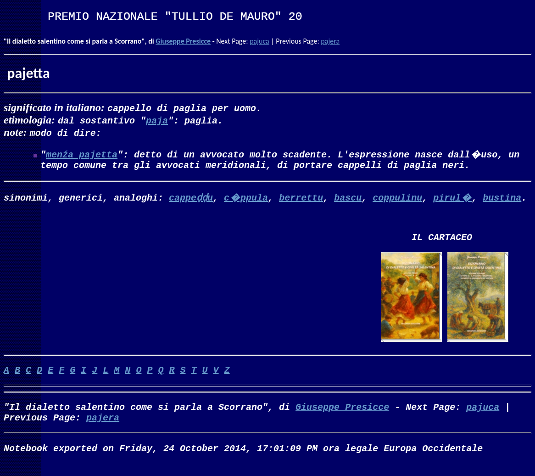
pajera (330, 41)
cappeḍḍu (191, 199)
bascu (348, 199)
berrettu (301, 199)
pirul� (452, 199)
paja (157, 120)
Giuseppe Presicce (183, 41)
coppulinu (397, 199)
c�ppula (246, 199)
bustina (502, 199)
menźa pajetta (81, 154)
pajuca (259, 41)
